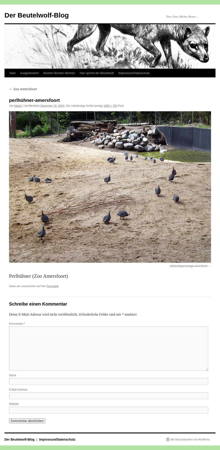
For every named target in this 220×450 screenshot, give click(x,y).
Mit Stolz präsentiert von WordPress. (190, 439)
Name (12, 375)
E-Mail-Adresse (18, 389)
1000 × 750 (110, 105)
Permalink (52, 286)
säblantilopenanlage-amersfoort (189, 266)
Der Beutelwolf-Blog (36, 15)
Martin (18, 105)
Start (12, 73)
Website (14, 404)
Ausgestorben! (29, 73)
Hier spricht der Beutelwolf (97, 73)
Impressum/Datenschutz (134, 73)
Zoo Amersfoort (23, 89)
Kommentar (17, 323)
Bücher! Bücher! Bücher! (59, 73)
